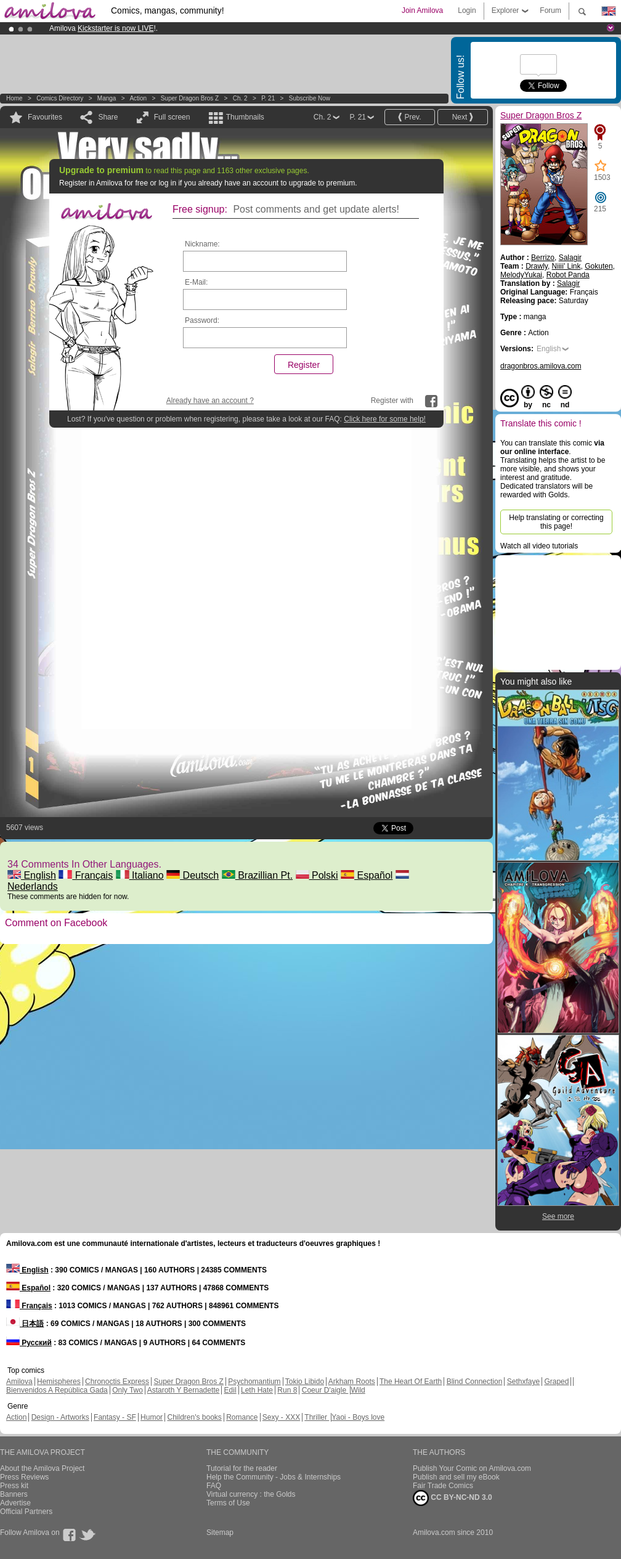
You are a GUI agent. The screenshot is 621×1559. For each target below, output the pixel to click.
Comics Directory (59, 98)
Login (467, 10)
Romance (242, 1417)
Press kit (14, 1485)
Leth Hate (257, 1390)
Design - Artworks (60, 1417)
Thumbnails (245, 117)
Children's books (194, 1417)
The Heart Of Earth (411, 1381)
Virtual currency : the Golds (251, 1494)
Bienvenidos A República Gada (57, 1390)
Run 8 (287, 1390)
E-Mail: (196, 282)
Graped (556, 1381)
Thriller (316, 1417)
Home (14, 98)
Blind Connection (475, 1381)
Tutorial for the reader (241, 1468)
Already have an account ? (210, 400)
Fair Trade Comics (443, 1485)
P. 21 (268, 98)
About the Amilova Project (42, 1468)
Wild (358, 1390)
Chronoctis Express (117, 1381)
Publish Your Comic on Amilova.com (472, 1468)
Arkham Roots (351, 1381)
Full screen (172, 117)
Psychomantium (254, 1381)
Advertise (15, 1503)
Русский (29, 1342)
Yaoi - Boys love (357, 1417)
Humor (151, 1417)
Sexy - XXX (281, 1417)
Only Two (127, 1390)
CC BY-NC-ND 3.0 (452, 1498)
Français (86, 875)
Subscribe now (309, 98)
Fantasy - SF (115, 1417)
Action (138, 98)
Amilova (19, 1381)
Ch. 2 (240, 98)
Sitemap (219, 1532)
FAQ (213, 1485)
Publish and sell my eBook (456, 1477)
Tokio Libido (304, 1381)
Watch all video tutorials (539, 546)
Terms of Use (228, 1503)
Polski (317, 875)
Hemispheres (59, 1381)
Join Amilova (422, 10)
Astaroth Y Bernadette (183, 1390)
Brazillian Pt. (257, 875)
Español (366, 875)
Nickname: (202, 244)
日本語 (25, 1323)
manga (106, 98)
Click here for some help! (385, 419)
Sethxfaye (523, 1381)
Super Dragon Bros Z (190, 98)
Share (108, 117)
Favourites (45, 117)
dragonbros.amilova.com (540, 366)
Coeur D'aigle (325, 1390)
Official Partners (26, 1511)
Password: (202, 320)
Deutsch (192, 875)
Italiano (140, 875)
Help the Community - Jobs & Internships (273, 1477)
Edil (230, 1390)
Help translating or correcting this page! (556, 522)
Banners (14, 1494)
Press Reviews (24, 1477)
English (31, 875)
